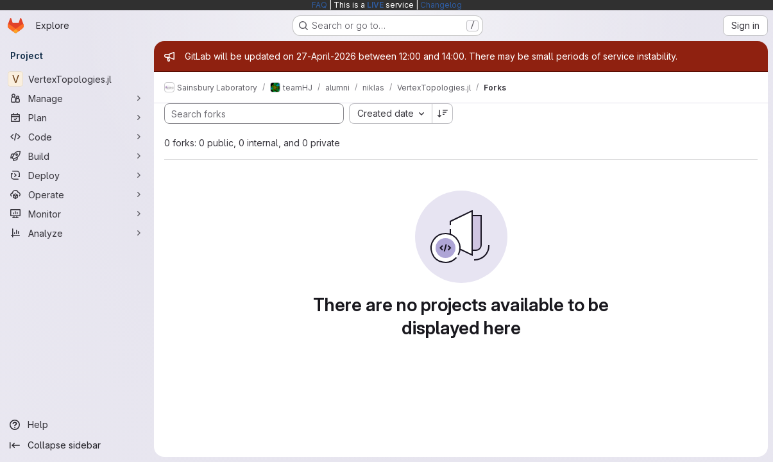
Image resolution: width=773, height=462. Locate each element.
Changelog (441, 5)
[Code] (77, 137)
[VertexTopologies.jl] (77, 79)
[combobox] (390, 113)
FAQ (319, 5)
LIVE (375, 5)
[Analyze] (77, 233)
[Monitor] (77, 214)
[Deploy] (77, 175)
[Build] (77, 156)
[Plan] (77, 117)
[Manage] (77, 98)
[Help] (77, 425)
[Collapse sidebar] (77, 445)
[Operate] (77, 194)
